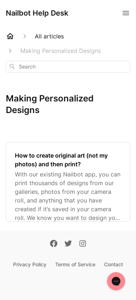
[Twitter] (68, 244)
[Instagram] (82, 244)
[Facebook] (53, 244)
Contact (113, 264)
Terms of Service (75, 264)
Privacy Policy (29, 264)
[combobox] (68, 66)
